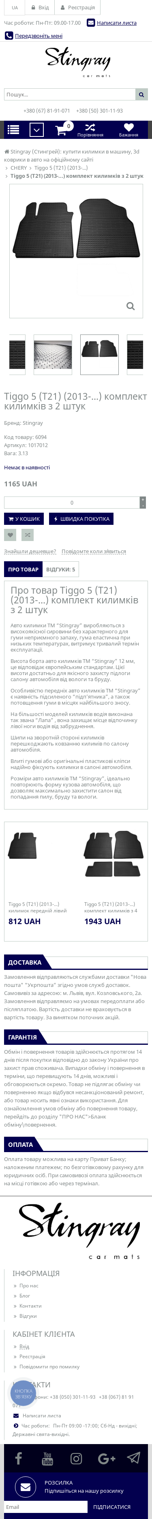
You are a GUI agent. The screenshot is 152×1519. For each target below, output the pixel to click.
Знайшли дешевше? (30, 551)
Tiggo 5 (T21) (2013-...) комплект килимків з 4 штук (110, 907)
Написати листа (117, 22)
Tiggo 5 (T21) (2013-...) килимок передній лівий (38, 907)
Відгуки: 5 (60, 569)
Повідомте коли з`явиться (94, 551)
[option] (99, 354)
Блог (21, 1295)
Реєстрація (29, 1356)
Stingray (33, 422)
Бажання (128, 130)
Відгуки (25, 1315)
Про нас (26, 1285)
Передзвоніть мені (38, 35)
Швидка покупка (84, 518)
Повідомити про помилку (46, 1366)
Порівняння (90, 130)
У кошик (27, 518)
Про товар (23, 569)
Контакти (27, 1305)
